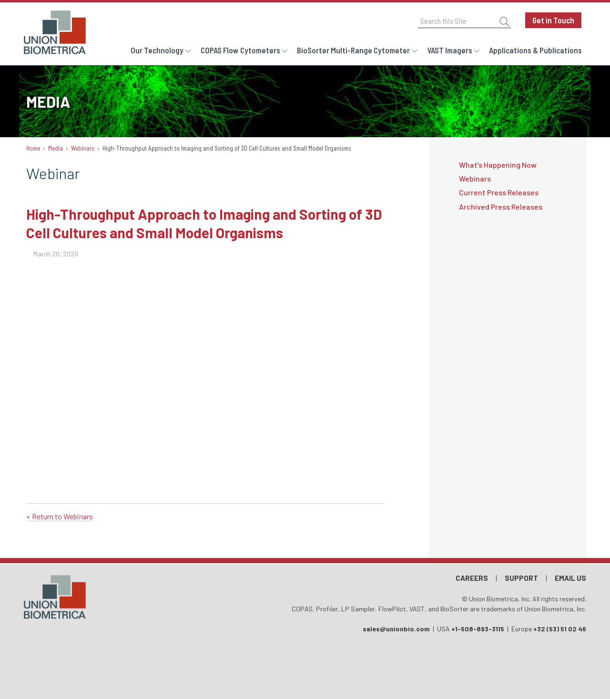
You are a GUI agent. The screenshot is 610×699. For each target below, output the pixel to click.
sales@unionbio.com (396, 629)
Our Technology (157, 50)
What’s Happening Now (498, 164)
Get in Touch (553, 20)
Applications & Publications (535, 50)
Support (521, 578)
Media (55, 148)
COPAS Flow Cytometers (240, 50)
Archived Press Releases (500, 206)
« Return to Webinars (59, 516)
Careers (472, 578)
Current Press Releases (499, 192)
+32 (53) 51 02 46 (559, 629)
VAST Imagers (449, 50)
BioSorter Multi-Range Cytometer (353, 50)
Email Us (570, 578)
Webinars (82, 148)
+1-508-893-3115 (477, 629)
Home (33, 148)
